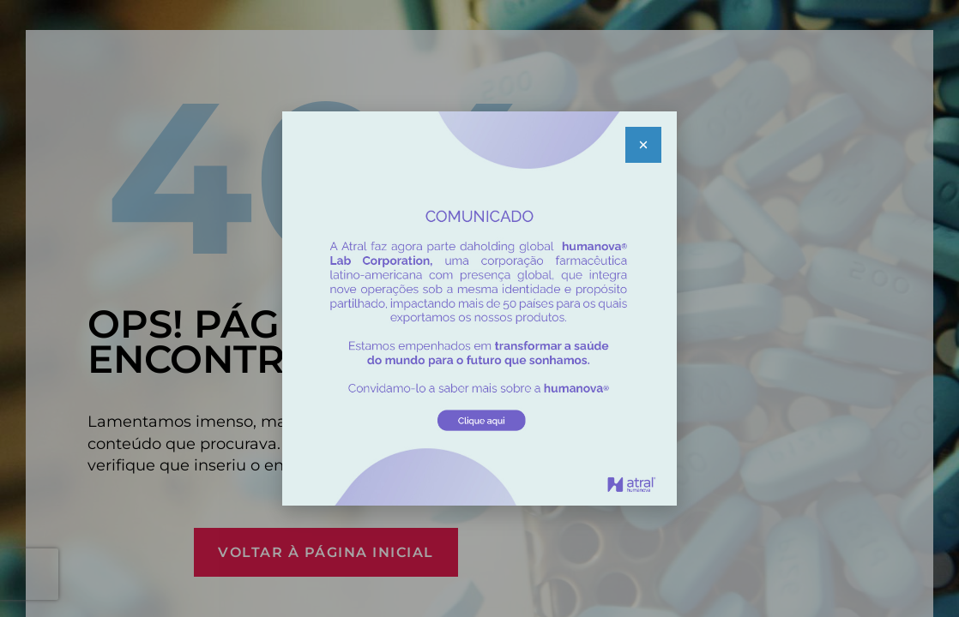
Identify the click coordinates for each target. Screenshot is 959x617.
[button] (643, 145)
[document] (479, 308)
